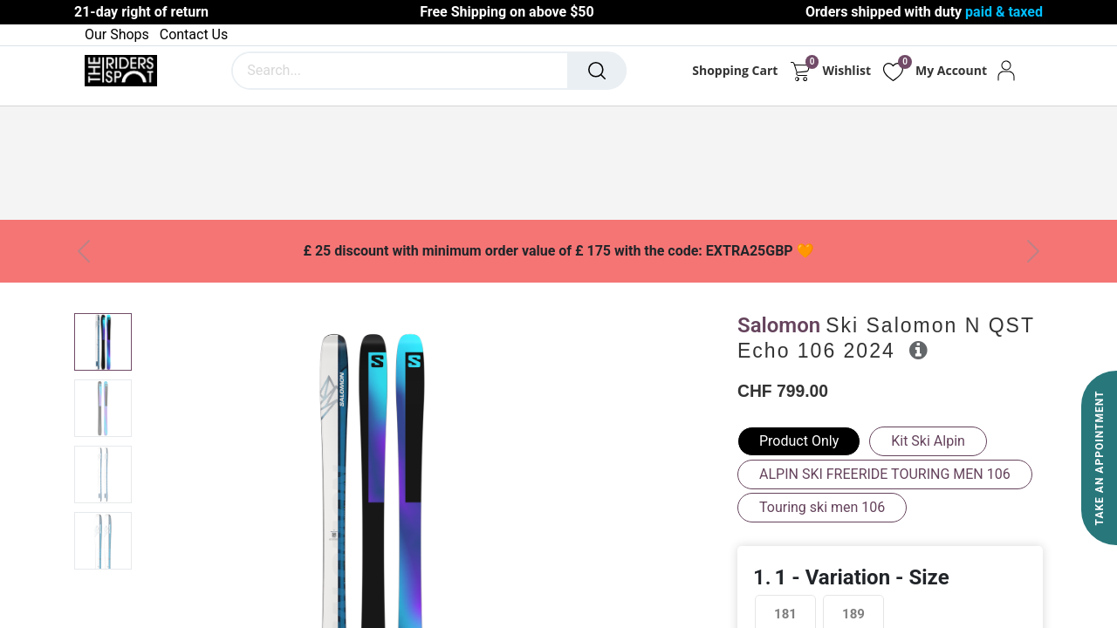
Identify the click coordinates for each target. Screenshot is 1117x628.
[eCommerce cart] (800, 70)
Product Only (799, 441)
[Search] (597, 70)
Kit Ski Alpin (928, 441)
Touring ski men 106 (822, 507)
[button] (918, 349)
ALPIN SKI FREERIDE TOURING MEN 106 (885, 474)
